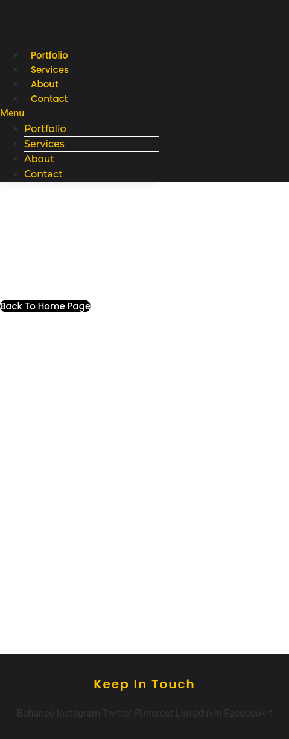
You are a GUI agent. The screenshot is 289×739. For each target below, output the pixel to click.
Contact (49, 98)
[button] (79, 113)
